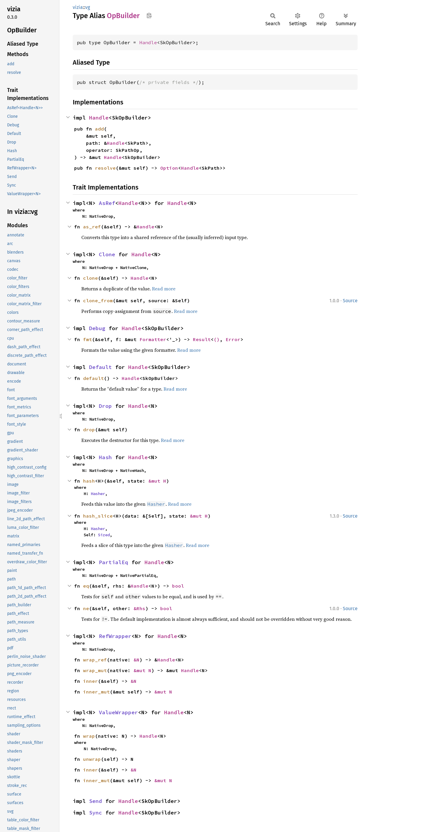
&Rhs (139, 608)
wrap (89, 736)
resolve (105, 168)
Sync (95, 812)
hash (89, 481)
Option (169, 168)
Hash (105, 457)
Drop (105, 406)
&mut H (157, 481)
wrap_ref (95, 660)
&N (136, 660)
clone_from (98, 300)
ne (86, 608)
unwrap (92, 759)
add (99, 129)
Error (233, 339)
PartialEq (113, 562)
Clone (107, 254)
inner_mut (96, 692)
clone (90, 278)
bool (178, 586)
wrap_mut (95, 670)
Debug (97, 328)
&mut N (142, 670)
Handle (148, 42)
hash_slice (98, 516)
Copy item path (149, 15)
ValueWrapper (118, 712)
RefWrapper (115, 636)
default (93, 378)
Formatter (152, 339)
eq (86, 586)
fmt (87, 339)
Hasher (98, 493)
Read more (163, 288)
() (217, 339)
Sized (104, 534)
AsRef (107, 203)
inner (90, 681)
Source (350, 300)
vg (87, 7)
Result (202, 339)
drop (89, 429)
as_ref (92, 227)
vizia (78, 7)
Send (95, 801)
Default (100, 367)
